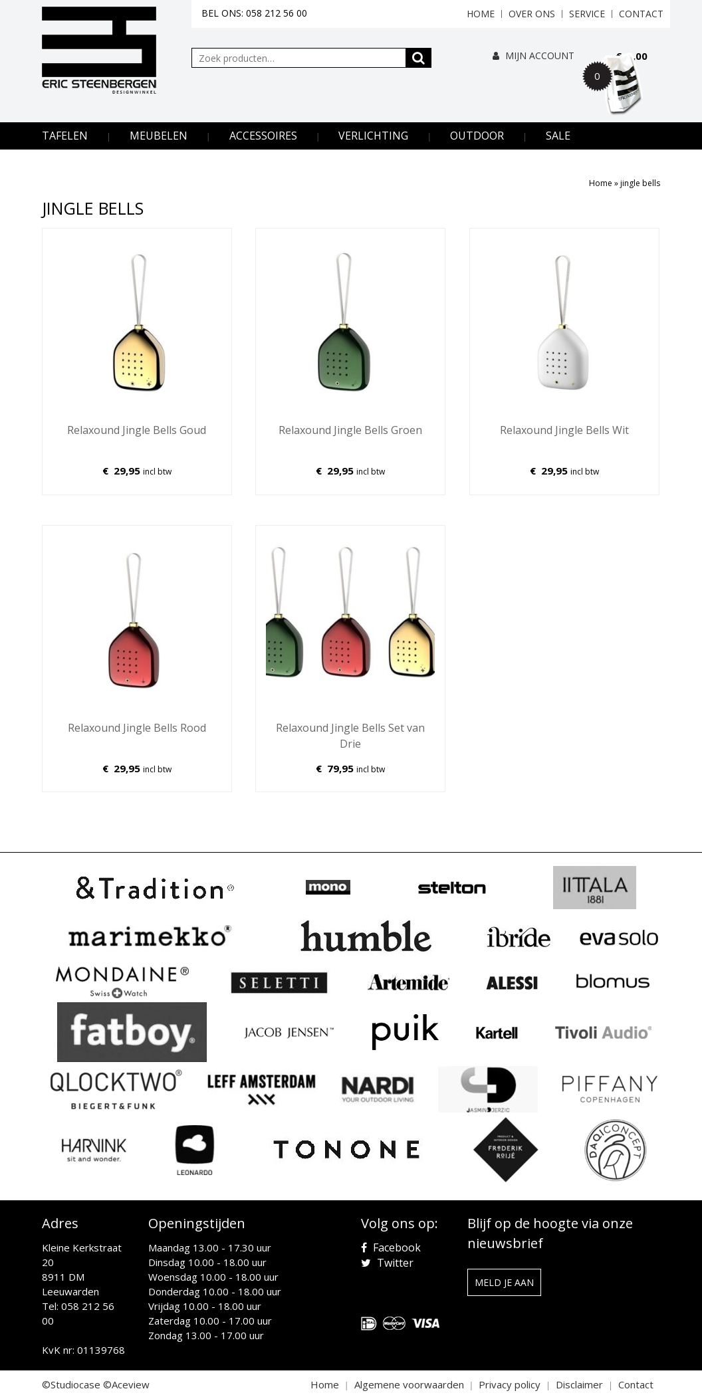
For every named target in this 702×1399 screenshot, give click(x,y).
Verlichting (373, 135)
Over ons (532, 13)
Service (587, 13)
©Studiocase (71, 1384)
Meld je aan (504, 1282)
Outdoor (477, 135)
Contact (641, 13)
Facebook (391, 1247)
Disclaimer (579, 1384)
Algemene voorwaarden (409, 1384)
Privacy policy (509, 1384)
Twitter (387, 1262)
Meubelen (158, 135)
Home (481, 13)
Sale (558, 135)
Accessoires (263, 135)
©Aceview (126, 1384)
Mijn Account (533, 55)
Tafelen (65, 135)
